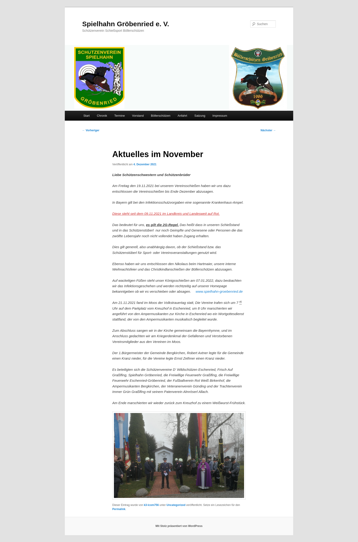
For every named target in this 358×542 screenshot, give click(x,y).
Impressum (219, 115)
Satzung (199, 115)
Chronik (102, 115)
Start (86, 115)
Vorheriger (90, 130)
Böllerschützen (160, 115)
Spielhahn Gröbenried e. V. (125, 24)
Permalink (118, 509)
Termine (119, 115)
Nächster (268, 130)
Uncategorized (175, 505)
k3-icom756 (151, 505)
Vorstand (138, 115)
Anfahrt (182, 115)
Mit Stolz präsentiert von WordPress (179, 526)
